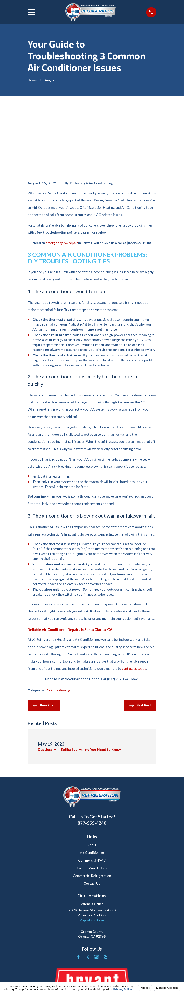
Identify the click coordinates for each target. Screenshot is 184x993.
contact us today (134, 610)
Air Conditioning (58, 632)
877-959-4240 (92, 764)
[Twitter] (87, 898)
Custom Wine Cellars (92, 810)
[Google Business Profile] (96, 898)
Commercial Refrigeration (92, 817)
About (91, 787)
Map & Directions (91, 862)
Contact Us (92, 825)
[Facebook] (78, 898)
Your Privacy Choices (79, 980)
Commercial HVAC (92, 802)
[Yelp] (105, 898)
